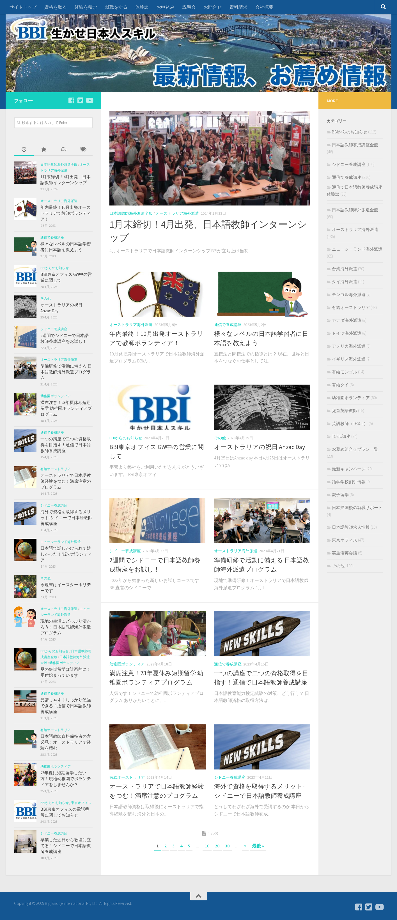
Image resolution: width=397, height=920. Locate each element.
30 (227, 846)
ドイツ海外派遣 (346, 333)
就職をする (116, 7)
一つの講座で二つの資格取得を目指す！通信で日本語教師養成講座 (65, 444)
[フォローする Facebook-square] (71, 100)
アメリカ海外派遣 (349, 346)
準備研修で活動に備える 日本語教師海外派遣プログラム (66, 371)
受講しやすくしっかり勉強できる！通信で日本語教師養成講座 (65, 705)
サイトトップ (23, 7)
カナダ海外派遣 (346, 320)
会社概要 (264, 7)
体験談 (142, 7)
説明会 (189, 7)
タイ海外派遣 (344, 281)
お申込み (166, 7)
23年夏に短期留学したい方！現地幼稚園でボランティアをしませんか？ (65, 778)
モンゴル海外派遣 (349, 294)
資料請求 (238, 7)
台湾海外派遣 (344, 268)
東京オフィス (81, 803)
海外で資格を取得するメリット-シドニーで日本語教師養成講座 (66, 517)
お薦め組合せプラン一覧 (355, 449)
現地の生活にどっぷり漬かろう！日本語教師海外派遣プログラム (65, 626)
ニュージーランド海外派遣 (60, 542)
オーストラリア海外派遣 (177, 213)
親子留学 (340, 494)
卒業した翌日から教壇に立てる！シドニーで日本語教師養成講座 (65, 845)
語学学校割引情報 (349, 481)
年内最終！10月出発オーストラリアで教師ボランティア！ (65, 213)
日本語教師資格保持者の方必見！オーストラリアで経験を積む (65, 742)
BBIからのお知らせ (125, 437)
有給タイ (340, 384)
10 (207, 846)
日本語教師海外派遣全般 (131, 213)
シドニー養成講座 (125, 550)
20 (217, 846)
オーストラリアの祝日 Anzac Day (259, 447)
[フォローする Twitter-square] (80, 100)
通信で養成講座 (228, 324)
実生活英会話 (344, 553)
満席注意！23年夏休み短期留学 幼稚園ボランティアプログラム (66, 408)
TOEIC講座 (341, 436)
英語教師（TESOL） (350, 423)
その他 (220, 437)
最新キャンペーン (349, 468)
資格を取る (55, 7)
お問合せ (213, 7)
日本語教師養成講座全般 (355, 144)
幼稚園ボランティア (127, 664)
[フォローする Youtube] (89, 100)
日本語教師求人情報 (351, 527)
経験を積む (86, 7)
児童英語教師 (344, 410)
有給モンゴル (344, 372)
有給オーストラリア (127, 777)
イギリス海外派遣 (349, 359)
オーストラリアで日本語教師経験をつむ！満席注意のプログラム (65, 481)
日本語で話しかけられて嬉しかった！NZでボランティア (66, 554)
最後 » (258, 846)
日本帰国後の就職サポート (357, 507)
